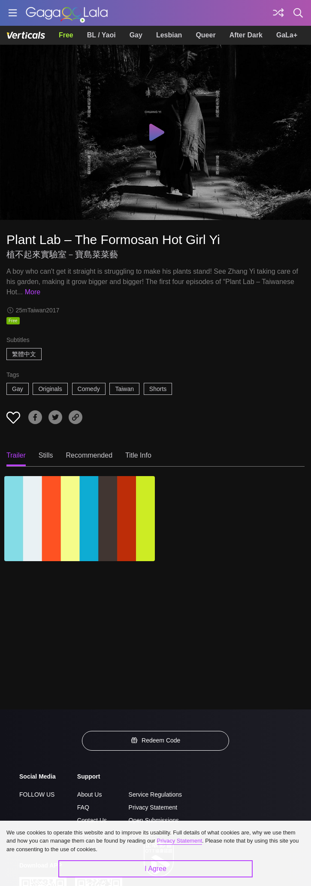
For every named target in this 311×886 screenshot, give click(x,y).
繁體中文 (24, 354)
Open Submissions (154, 820)
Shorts (157, 388)
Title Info (138, 455)
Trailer (16, 455)
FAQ (83, 807)
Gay (136, 35)
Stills (46, 455)
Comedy (89, 388)
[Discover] (278, 13)
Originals (50, 388)
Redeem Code (156, 740)
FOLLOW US (36, 794)
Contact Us (92, 820)
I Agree (155, 868)
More (32, 292)
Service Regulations (155, 794)
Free (66, 35)
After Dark (246, 35)
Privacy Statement (153, 807)
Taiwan (124, 388)
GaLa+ (286, 35)
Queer (205, 35)
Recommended (89, 455)
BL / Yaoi (101, 35)
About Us (89, 794)
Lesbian (169, 35)
